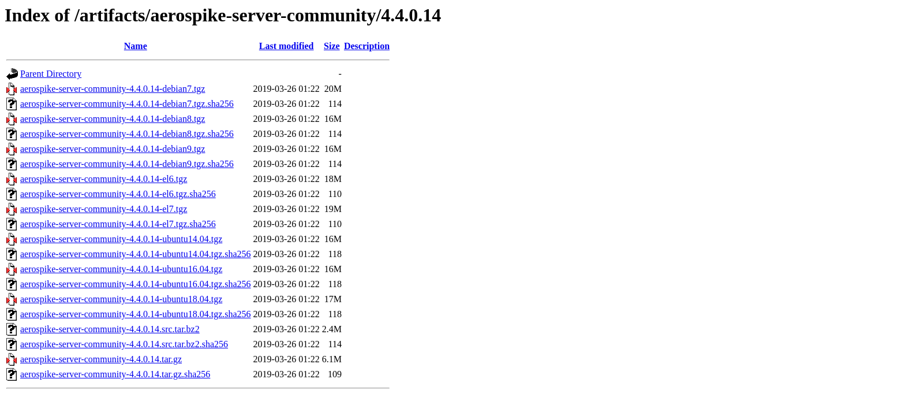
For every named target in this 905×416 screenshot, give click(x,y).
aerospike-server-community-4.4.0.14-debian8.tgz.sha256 (127, 134)
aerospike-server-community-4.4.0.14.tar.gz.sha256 (115, 374)
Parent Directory (50, 74)
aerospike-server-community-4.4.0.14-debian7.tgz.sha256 (127, 104)
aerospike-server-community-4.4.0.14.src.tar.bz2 (110, 329)
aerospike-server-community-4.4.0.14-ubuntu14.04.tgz (121, 239)
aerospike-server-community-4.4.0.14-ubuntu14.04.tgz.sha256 (135, 254)
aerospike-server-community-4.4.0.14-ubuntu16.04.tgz (121, 269)
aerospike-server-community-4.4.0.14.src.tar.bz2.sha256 (124, 344)
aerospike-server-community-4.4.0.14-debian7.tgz (112, 89)
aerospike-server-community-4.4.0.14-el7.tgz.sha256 (118, 224)
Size (332, 46)
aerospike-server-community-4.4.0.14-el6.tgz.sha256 (118, 194)
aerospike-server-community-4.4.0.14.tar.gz (101, 359)
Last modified (286, 46)
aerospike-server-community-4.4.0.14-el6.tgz (103, 179)
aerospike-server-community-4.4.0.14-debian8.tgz (112, 119)
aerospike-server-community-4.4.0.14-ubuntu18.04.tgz (121, 299)
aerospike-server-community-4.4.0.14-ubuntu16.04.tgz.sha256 (135, 284)
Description (367, 46)
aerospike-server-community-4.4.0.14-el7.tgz (103, 209)
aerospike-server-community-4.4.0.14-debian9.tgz (112, 149)
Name (135, 46)
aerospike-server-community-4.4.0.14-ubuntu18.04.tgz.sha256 (135, 314)
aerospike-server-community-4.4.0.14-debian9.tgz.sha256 (127, 164)
